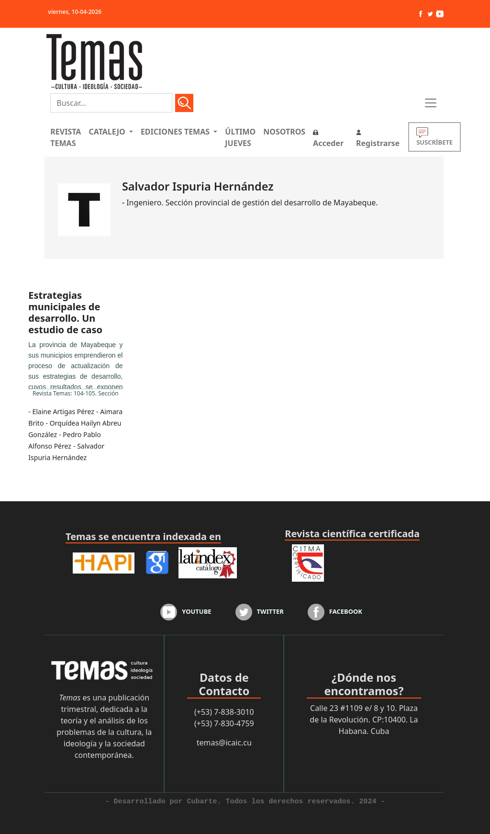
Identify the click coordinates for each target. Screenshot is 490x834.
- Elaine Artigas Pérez (61, 411)
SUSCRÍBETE (434, 137)
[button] (110, 131)
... (75, 364)
